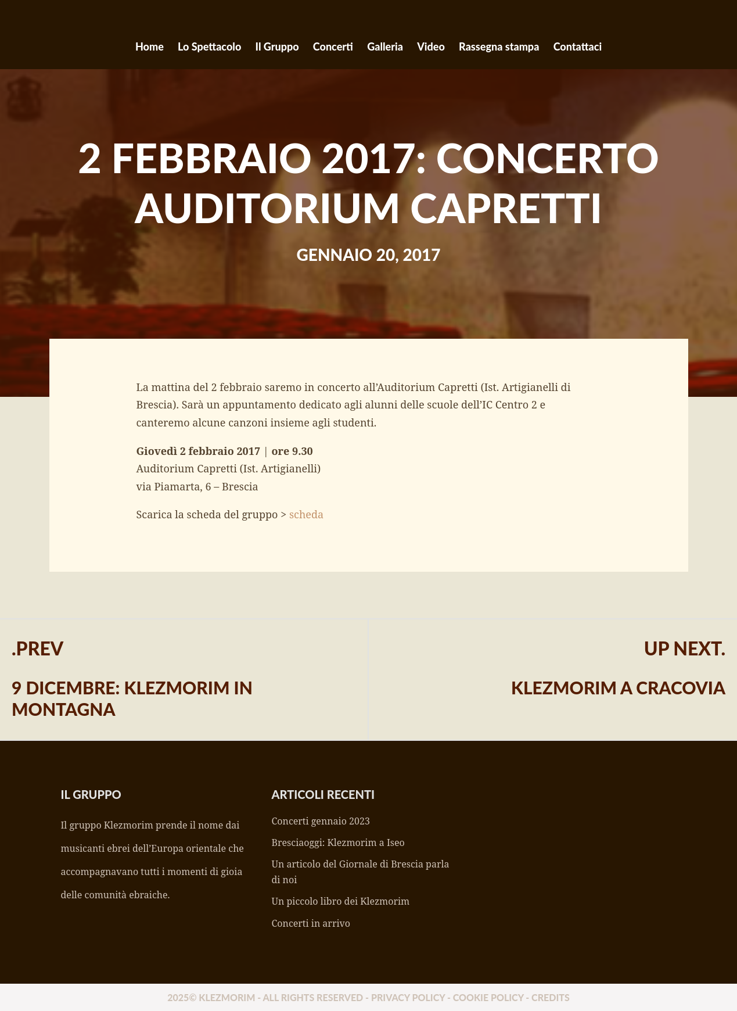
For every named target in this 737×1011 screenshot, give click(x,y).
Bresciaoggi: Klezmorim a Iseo (338, 842)
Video (431, 46)
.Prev (37, 648)
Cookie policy (488, 997)
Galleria (385, 46)
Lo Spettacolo (209, 46)
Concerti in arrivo (311, 923)
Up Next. (684, 648)
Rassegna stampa (499, 46)
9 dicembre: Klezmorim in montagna (132, 698)
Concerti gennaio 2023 (321, 821)
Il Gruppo (277, 46)
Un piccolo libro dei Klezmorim (341, 901)
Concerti (333, 46)
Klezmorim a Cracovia (618, 687)
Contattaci (577, 46)
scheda (306, 514)
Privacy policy (408, 997)
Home (149, 46)
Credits (550, 997)
